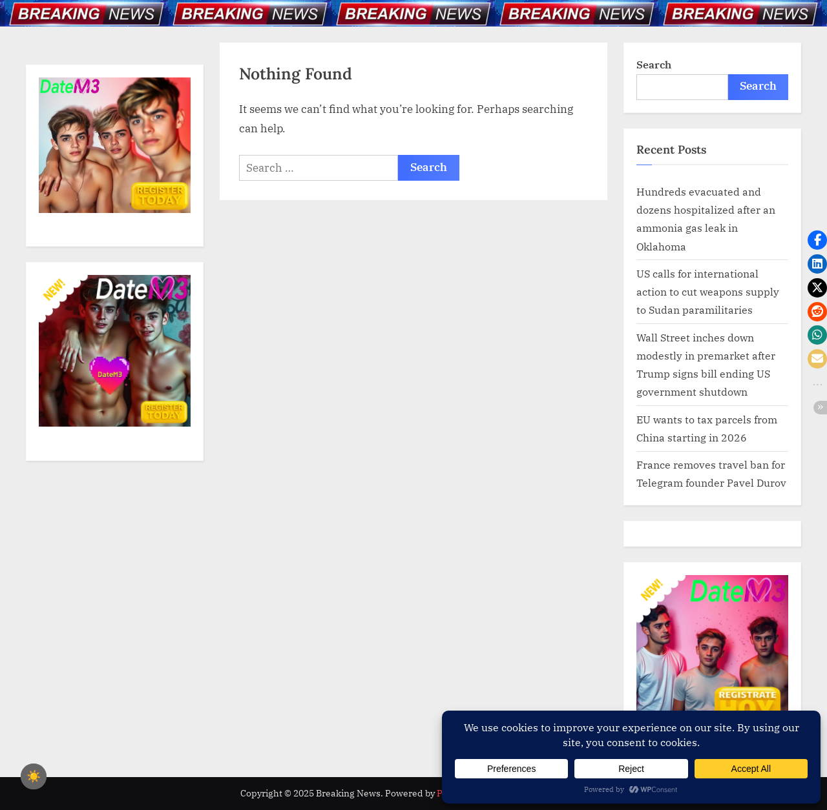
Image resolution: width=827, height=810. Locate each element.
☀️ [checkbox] (33, 776)
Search (653, 64)
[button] (817, 240)
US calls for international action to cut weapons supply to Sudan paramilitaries (707, 292)
